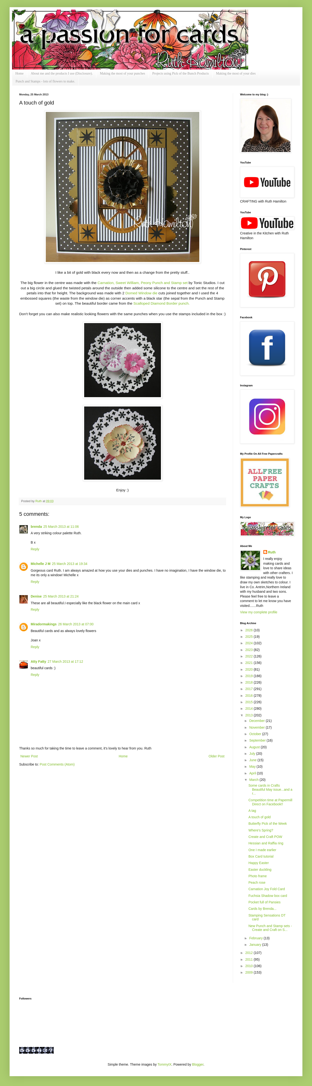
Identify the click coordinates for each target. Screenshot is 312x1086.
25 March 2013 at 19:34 (69, 564)
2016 (249, 695)
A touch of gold (259, 817)
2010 (249, 966)
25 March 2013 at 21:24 (61, 596)
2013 (249, 715)
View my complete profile (258, 612)
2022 (249, 656)
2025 (249, 637)
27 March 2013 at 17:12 (65, 661)
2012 (249, 953)
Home (19, 73)
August (254, 747)
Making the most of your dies (236, 73)
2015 (249, 702)
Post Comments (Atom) (57, 764)
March (254, 780)
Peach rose (256, 882)
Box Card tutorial (260, 856)
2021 (249, 663)
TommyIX (164, 1064)
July (252, 753)
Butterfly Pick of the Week (267, 823)
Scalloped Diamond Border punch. (161, 303)
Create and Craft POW (265, 837)
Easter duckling (259, 869)
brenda (36, 526)
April (253, 773)
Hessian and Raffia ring (265, 843)
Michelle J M (40, 564)
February (256, 938)
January (255, 945)
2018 (249, 682)
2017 (249, 689)
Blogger (197, 1064)
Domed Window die (142, 293)
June (253, 760)
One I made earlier (262, 850)
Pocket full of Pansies (264, 902)
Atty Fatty (38, 661)
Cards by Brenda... (262, 909)
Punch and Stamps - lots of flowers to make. (45, 81)
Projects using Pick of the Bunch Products (180, 73)
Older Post (216, 756)
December (257, 721)
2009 (249, 972)
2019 (249, 676)
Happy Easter (258, 863)
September (257, 740)
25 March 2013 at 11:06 (61, 526)
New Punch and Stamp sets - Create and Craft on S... (270, 928)
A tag (252, 811)
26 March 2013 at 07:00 (76, 624)
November (257, 727)
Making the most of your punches (122, 73)
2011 (249, 959)
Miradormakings (44, 624)
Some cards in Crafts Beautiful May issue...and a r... (270, 790)
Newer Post (29, 756)
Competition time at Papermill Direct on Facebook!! (270, 802)
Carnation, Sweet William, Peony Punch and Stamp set (143, 283)
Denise (36, 596)
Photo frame (257, 876)
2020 (249, 669)
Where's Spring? (260, 830)
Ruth (39, 501)
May (252, 766)
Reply (35, 549)
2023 (249, 650)
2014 (249, 708)
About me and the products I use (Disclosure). (62, 73)
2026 (249, 630)
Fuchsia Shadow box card (267, 896)
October (255, 734)
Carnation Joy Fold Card (266, 889)
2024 (249, 643)
